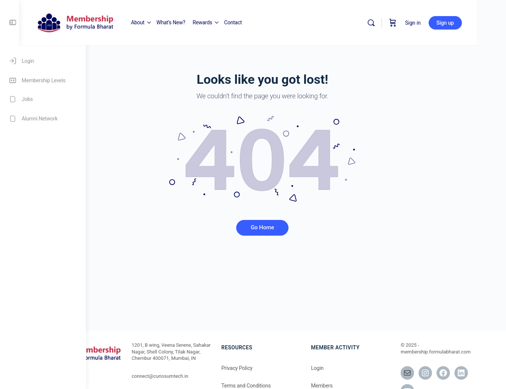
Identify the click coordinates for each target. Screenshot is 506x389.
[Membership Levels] (43, 80)
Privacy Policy (275, 368)
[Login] (43, 61)
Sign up (474, 23)
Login (345, 368)
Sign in (442, 23)
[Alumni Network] (43, 118)
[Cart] (422, 22)
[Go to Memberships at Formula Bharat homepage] (142, 22)
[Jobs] (43, 99)
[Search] (400, 22)
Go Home (296, 227)
